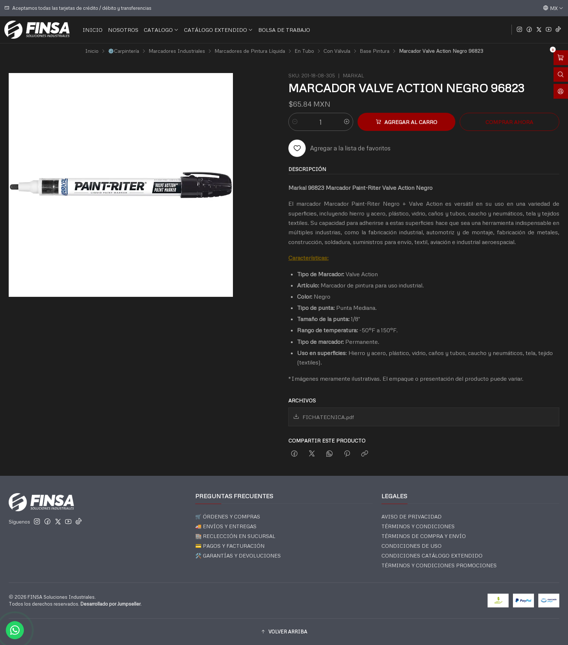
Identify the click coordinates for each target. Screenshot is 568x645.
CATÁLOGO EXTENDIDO (218, 29)
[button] (284, 631)
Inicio (92, 51)
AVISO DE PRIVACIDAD (411, 516)
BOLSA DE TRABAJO (284, 29)
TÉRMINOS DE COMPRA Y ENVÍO (423, 536)
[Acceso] (561, 91)
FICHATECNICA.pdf (323, 417)
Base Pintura (374, 51)
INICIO (93, 29)
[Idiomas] (553, 8)
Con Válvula (336, 51)
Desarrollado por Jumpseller (110, 604)
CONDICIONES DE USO (411, 546)
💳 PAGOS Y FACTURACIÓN (229, 546)
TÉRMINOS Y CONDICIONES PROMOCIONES (439, 565)
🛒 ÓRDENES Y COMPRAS (227, 516)
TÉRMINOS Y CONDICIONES (418, 526)
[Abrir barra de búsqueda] (561, 74)
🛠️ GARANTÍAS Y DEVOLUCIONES (238, 555)
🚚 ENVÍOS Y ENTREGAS (225, 526)
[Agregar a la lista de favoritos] (339, 148)
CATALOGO (161, 29)
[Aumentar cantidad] (347, 122)
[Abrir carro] (561, 57)
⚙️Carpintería (123, 51)
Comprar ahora (509, 122)
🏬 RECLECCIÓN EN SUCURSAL (235, 536)
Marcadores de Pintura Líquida (249, 51)
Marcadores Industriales (177, 51)
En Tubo (304, 51)
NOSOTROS (123, 29)
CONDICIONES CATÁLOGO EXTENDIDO (432, 555)
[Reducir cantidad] (295, 122)
